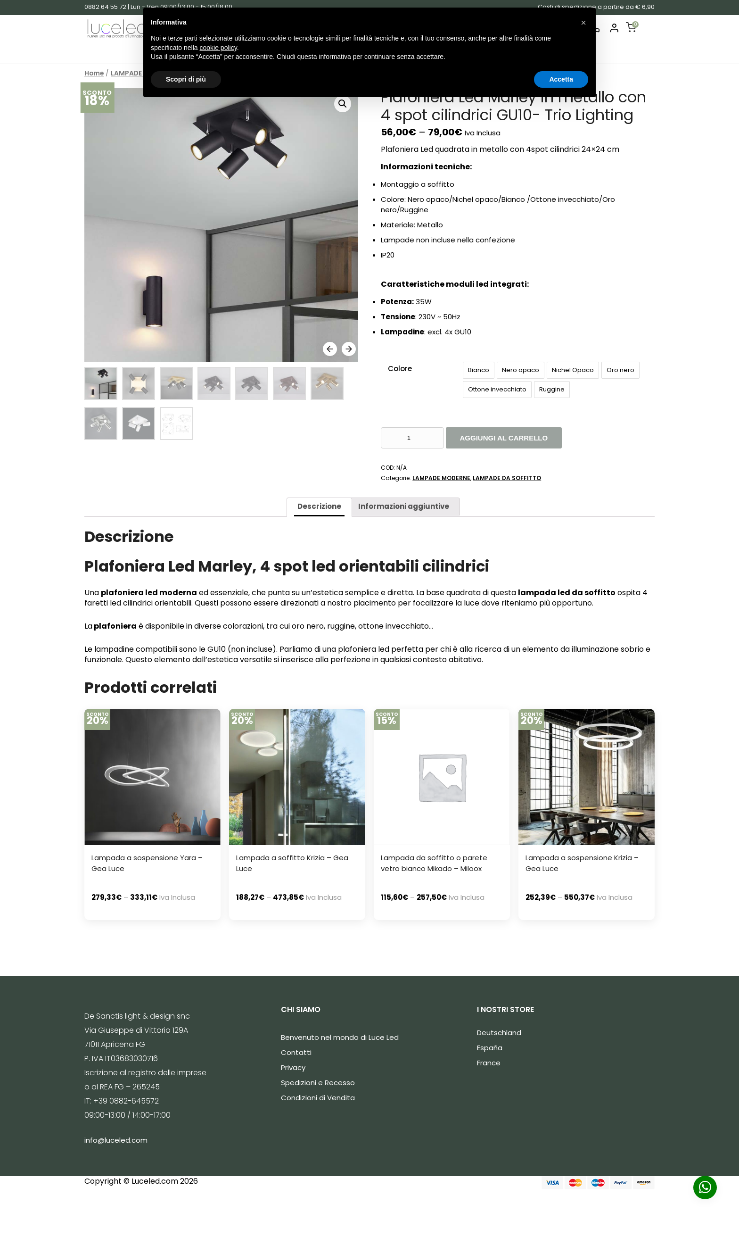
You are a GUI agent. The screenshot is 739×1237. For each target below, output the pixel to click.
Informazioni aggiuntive (403, 506)
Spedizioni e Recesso (318, 1083)
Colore (400, 369)
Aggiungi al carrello (504, 438)
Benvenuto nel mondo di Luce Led (340, 1037)
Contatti (296, 1052)
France (489, 1063)
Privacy (293, 1067)
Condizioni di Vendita (318, 1098)
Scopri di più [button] (186, 79)
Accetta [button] (561, 79)
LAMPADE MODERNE (441, 478)
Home (94, 73)
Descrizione (319, 506)
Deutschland (499, 1033)
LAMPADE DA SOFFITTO (507, 478)
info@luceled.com (116, 1140)
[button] (583, 22)
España (489, 1048)
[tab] (319, 507)
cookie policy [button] (218, 47)
